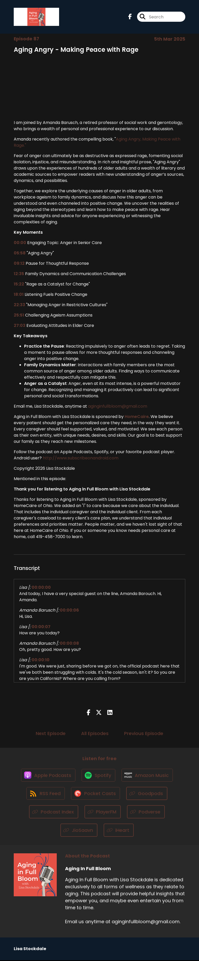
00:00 (20, 243)
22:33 (19, 305)
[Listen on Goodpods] (147, 794)
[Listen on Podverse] (146, 812)
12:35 (19, 274)
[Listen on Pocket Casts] (95, 794)
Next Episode (51, 733)
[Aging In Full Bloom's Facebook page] (130, 17)
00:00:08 (69, 643)
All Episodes (95, 733)
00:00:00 (41, 587)
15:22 (19, 284)
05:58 (20, 253)
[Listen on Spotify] (98, 775)
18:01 (19, 294)
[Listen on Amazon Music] (148, 775)
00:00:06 (69, 610)
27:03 (19, 325)
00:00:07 (41, 627)
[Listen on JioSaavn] (79, 831)
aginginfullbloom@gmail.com (117, 406)
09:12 (19, 263)
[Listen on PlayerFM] (102, 812)
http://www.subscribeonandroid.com (80, 458)
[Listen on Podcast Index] (53, 812)
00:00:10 (40, 660)
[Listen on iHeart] (119, 831)
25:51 (19, 315)
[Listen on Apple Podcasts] (47, 775)
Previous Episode (143, 733)
